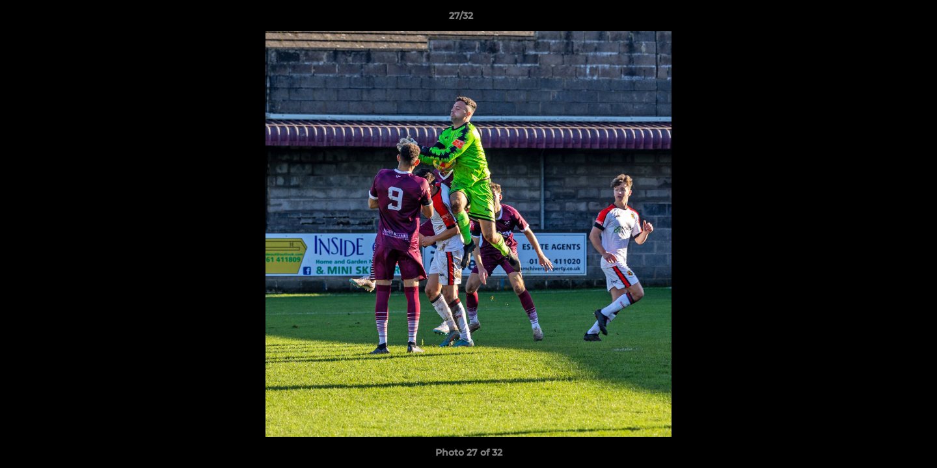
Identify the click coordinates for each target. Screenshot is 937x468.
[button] (882, 19)
